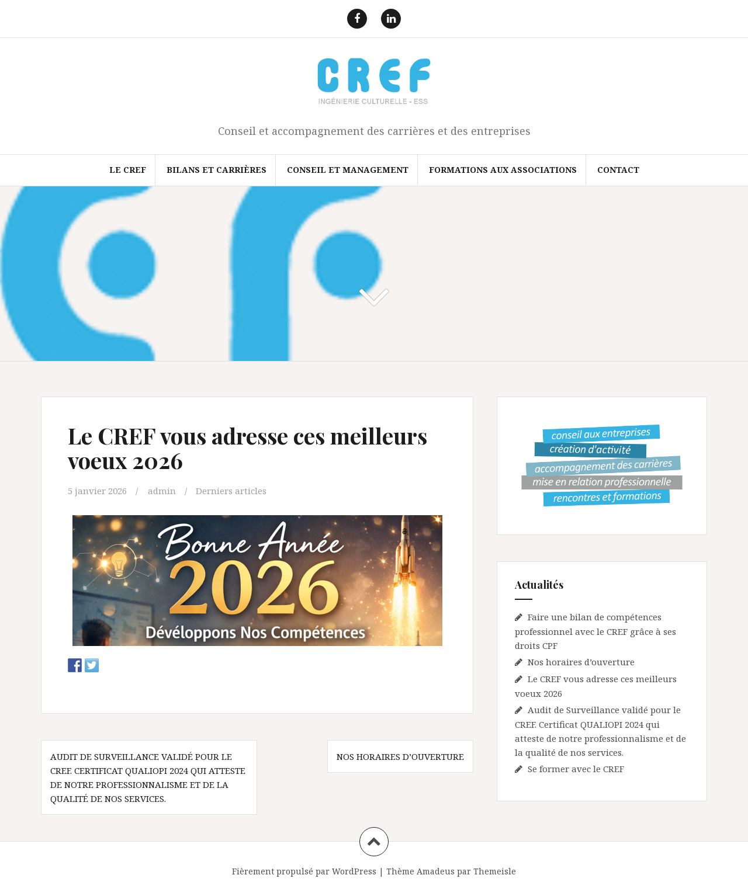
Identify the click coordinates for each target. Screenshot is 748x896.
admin (162, 490)
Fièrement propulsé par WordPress (304, 871)
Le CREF (127, 169)
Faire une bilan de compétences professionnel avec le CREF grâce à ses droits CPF (595, 631)
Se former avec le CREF (576, 769)
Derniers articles (231, 490)
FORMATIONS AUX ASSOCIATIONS (503, 169)
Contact (618, 169)
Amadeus (436, 871)
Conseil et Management (347, 169)
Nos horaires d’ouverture (400, 756)
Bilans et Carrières (216, 169)
